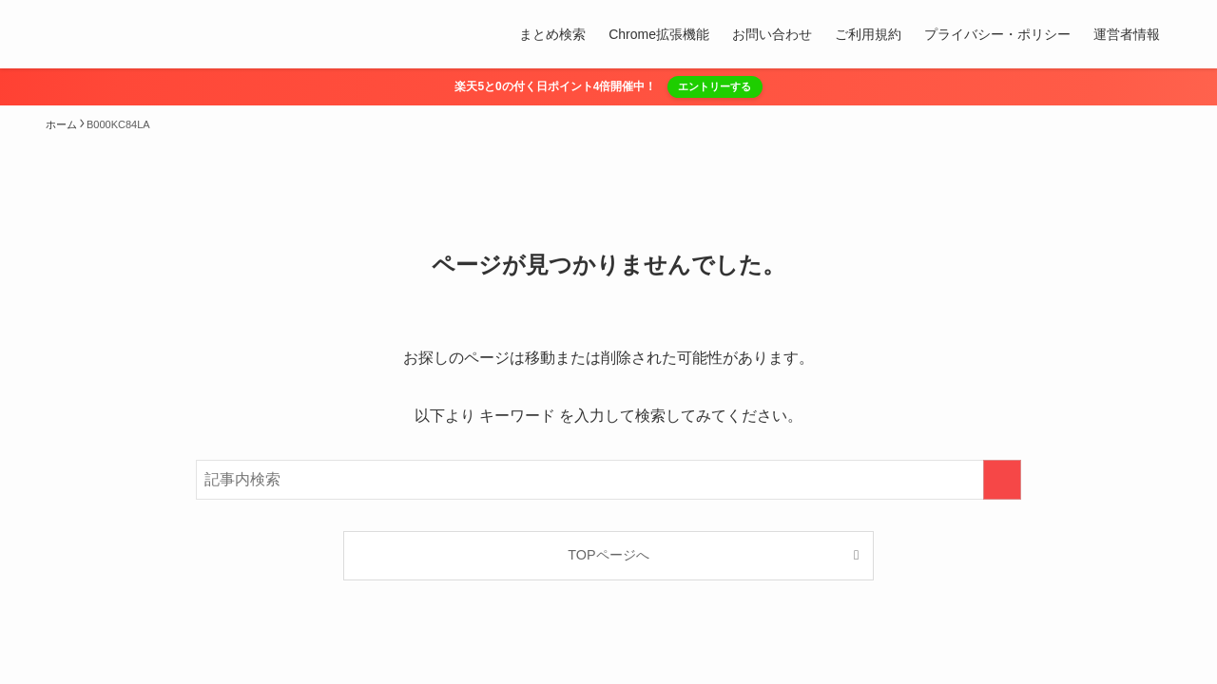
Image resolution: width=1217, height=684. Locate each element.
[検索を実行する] (1002, 480)
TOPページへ (608, 554)
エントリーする (714, 86)
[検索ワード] (608, 480)
